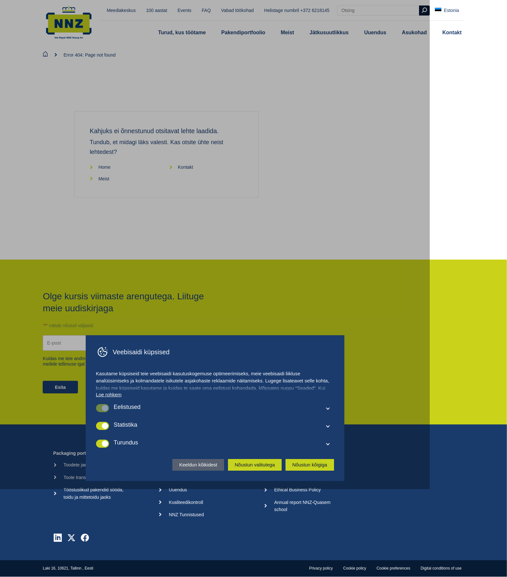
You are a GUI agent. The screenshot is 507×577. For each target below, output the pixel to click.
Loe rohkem (147, 481)
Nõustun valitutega (293, 551)
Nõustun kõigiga (348, 551)
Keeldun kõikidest (237, 551)
